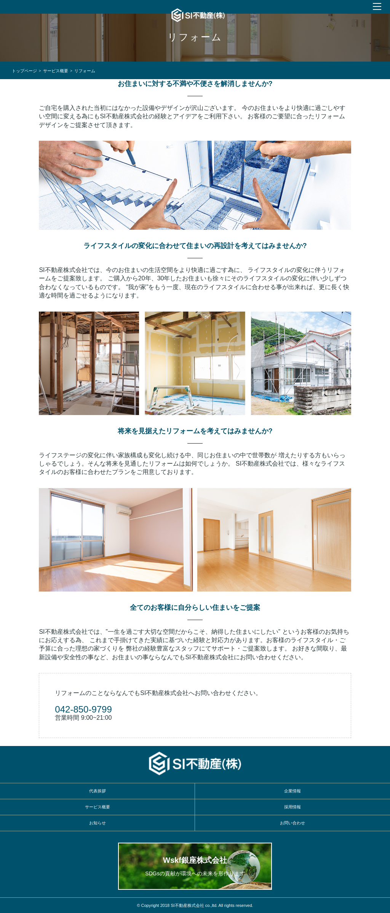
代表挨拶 (97, 791)
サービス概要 (55, 70)
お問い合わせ (292, 823)
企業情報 (292, 791)
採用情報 (292, 807)
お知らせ (97, 823)
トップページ (24, 70)
